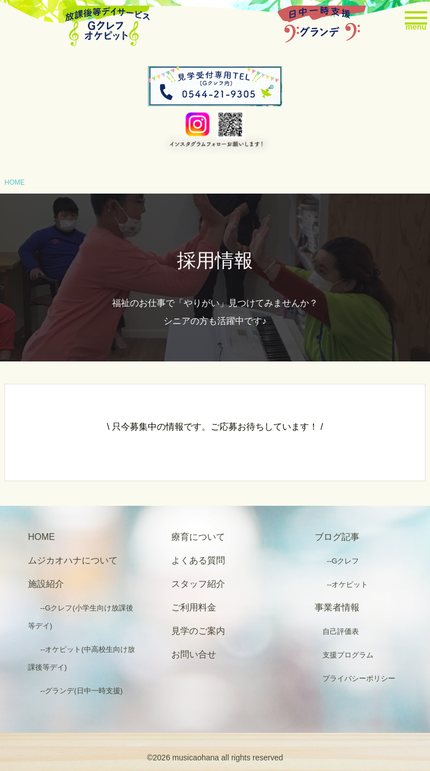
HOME (14, 182)
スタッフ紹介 (198, 584)
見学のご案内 (198, 631)
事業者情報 (337, 607)
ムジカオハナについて (73, 560)
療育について (198, 537)
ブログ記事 (337, 537)
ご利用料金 (193, 607)
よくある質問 (198, 560)
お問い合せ (193, 654)
